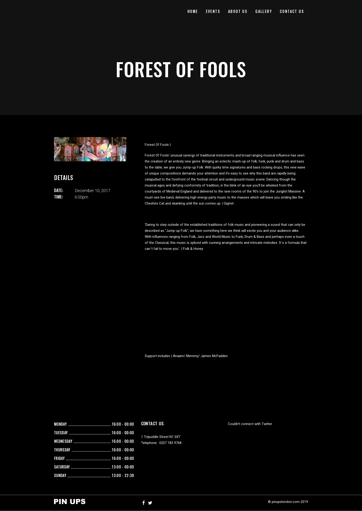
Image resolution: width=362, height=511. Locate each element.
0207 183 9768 (170, 443)
